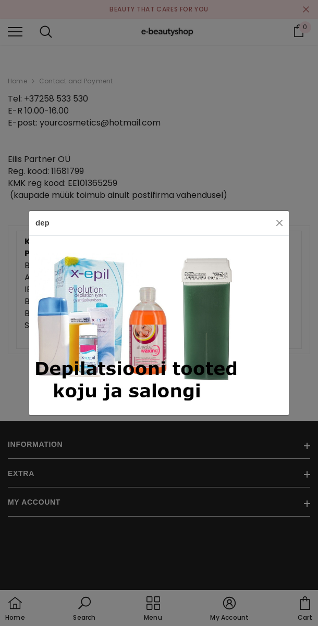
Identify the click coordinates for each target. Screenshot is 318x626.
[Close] (279, 223)
